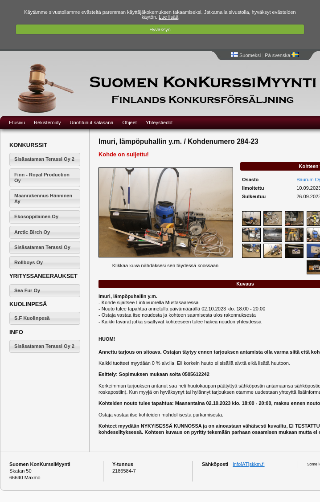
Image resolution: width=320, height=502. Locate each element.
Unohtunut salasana (92, 122)
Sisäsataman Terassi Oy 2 (44, 159)
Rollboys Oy (28, 262)
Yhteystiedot (159, 122)
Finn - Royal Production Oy (42, 177)
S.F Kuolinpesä (31, 318)
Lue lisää (168, 17)
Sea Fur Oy (27, 290)
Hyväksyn (160, 29)
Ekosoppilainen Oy (36, 216)
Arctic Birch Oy (32, 232)
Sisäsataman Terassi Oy (42, 247)
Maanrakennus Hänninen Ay (43, 198)
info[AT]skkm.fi (248, 464)
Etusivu (17, 122)
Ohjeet (129, 122)
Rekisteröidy (47, 122)
